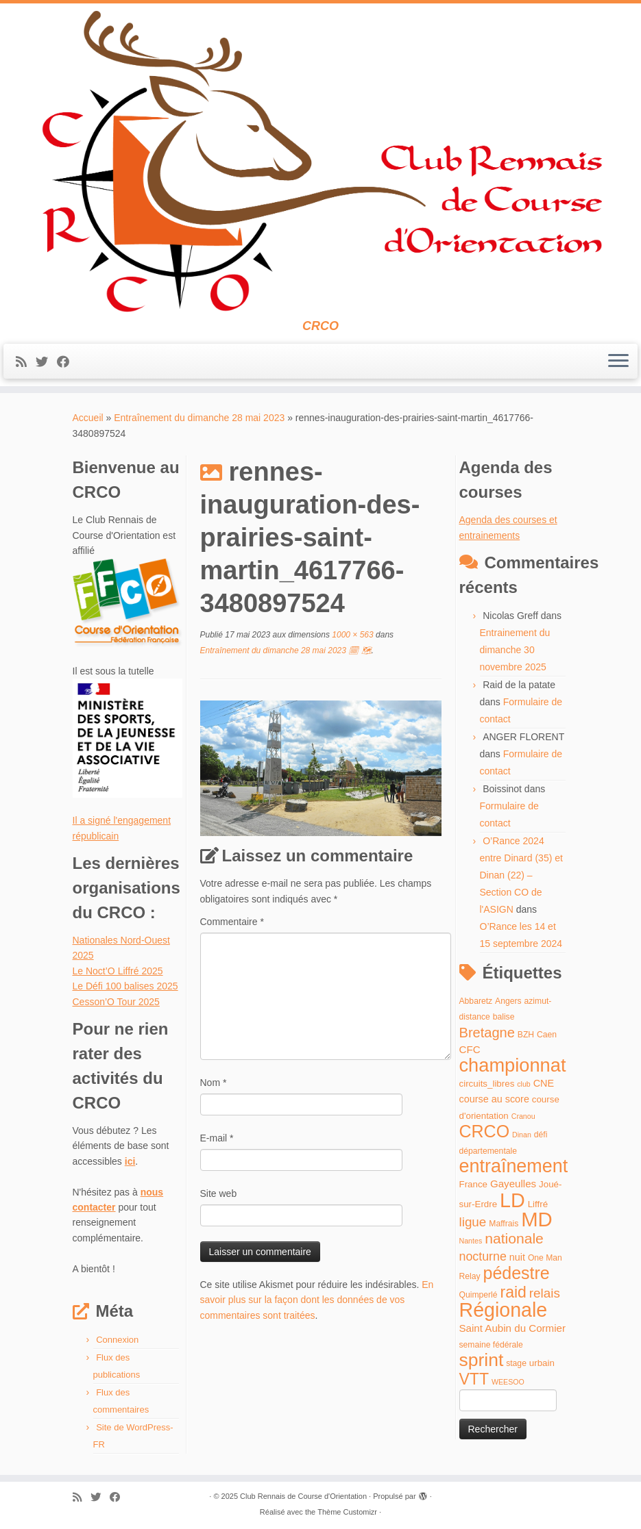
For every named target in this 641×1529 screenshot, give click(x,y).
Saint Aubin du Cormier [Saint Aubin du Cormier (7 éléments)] (512, 1328)
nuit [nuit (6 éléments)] (517, 1257)
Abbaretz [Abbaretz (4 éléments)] (476, 1001)
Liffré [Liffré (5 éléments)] (538, 1204)
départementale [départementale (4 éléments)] (488, 1151)
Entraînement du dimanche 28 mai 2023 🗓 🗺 (286, 650)
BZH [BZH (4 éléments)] (526, 1034)
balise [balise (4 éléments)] (504, 1017)
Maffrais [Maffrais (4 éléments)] (503, 1223)
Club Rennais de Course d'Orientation (303, 1496)
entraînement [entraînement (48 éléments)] (513, 1166)
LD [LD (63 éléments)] (512, 1200)
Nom (213, 1082)
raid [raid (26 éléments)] (513, 1292)
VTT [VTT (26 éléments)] (474, 1379)
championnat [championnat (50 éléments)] (512, 1065)
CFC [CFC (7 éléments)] (470, 1049)
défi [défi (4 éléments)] (541, 1134)
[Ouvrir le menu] (618, 361)
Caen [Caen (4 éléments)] (547, 1034)
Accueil (88, 417)
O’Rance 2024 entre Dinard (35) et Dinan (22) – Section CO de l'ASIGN (521, 875)
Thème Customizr (347, 1512)
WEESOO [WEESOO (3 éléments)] (508, 1382)
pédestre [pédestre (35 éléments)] (516, 1272)
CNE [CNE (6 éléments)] (543, 1083)
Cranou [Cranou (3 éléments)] (523, 1116)
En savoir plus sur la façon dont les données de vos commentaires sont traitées (317, 1300)
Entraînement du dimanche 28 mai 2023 (199, 417)
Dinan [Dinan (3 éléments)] (521, 1134)
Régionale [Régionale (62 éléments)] (503, 1310)
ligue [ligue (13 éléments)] (473, 1222)
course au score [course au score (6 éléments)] (494, 1099)
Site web (218, 1193)
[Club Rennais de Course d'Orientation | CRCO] (320, 161)
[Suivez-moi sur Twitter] (46, 362)
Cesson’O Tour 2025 (116, 1001)
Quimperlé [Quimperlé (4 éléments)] (478, 1295)
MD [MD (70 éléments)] (537, 1219)
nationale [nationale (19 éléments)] (514, 1238)
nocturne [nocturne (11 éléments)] (483, 1256)
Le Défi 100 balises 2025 (125, 986)
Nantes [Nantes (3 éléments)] (471, 1241)
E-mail (217, 1138)
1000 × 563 (352, 635)
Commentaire (232, 921)
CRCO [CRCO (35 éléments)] (484, 1131)
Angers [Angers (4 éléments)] (508, 1001)
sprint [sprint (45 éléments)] (481, 1360)
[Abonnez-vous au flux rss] (26, 362)
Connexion (117, 1340)
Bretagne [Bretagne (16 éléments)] (487, 1032)
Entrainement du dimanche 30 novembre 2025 (515, 649)
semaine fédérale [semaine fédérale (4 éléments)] (491, 1345)
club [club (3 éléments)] (524, 1084)
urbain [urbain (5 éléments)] (542, 1363)
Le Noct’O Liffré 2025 (118, 970)
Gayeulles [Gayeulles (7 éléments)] (513, 1183)
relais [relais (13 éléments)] (544, 1293)
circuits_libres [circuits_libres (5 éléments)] (487, 1083)
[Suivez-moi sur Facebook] (67, 362)
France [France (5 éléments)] (473, 1184)
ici (130, 1161)
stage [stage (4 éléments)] (516, 1363)
